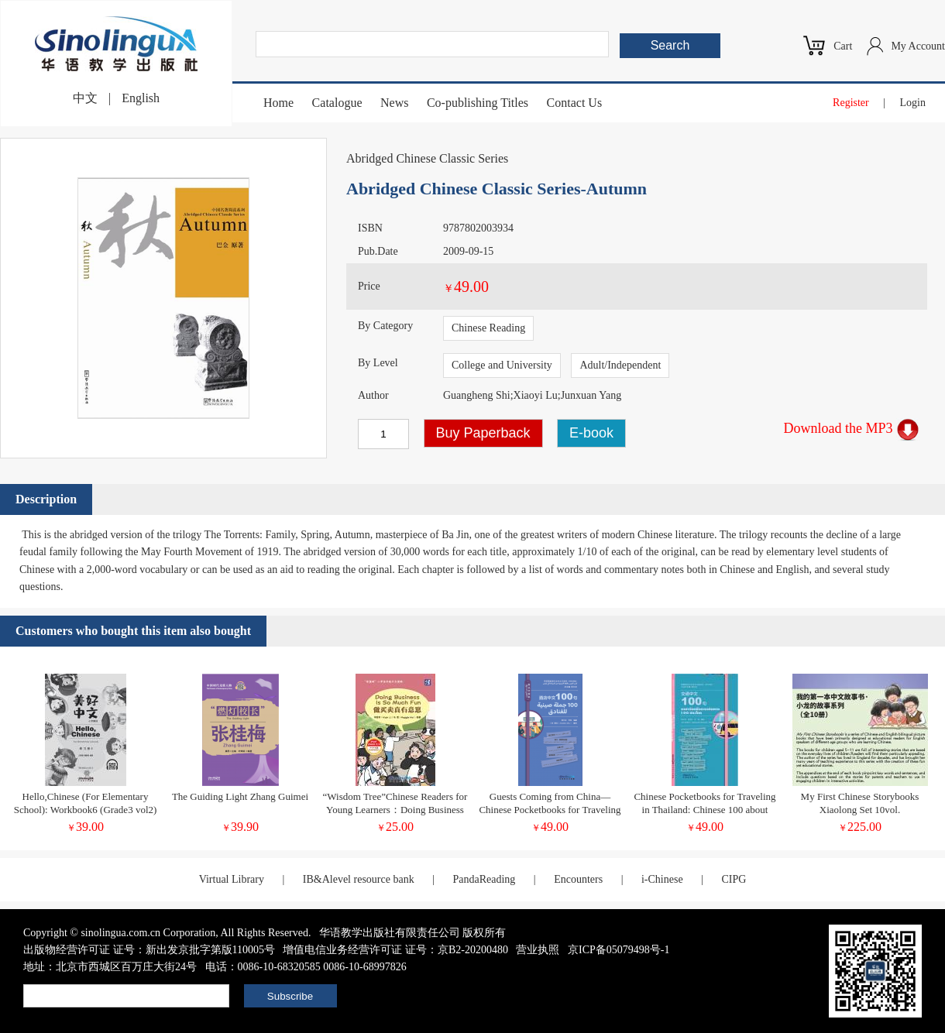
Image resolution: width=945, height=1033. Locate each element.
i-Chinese (662, 879)
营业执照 (537, 950)
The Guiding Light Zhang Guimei (240, 796)
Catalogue (337, 102)
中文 (85, 98)
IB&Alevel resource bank (358, 879)
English (141, 98)
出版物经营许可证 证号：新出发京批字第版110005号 (149, 950)
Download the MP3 (852, 428)
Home (278, 102)
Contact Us (575, 102)
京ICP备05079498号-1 (618, 950)
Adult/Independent (620, 365)
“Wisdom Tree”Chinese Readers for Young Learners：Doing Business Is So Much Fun (395, 810)
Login (913, 102)
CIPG (733, 879)
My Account (918, 46)
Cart (842, 46)
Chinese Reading (488, 328)
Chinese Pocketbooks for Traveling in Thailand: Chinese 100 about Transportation (704, 810)
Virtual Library (231, 879)
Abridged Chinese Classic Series (427, 158)
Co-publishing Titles (477, 102)
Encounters (578, 879)
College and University (502, 365)
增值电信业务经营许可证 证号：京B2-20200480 (395, 950)
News (394, 102)
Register (851, 102)
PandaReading (483, 879)
